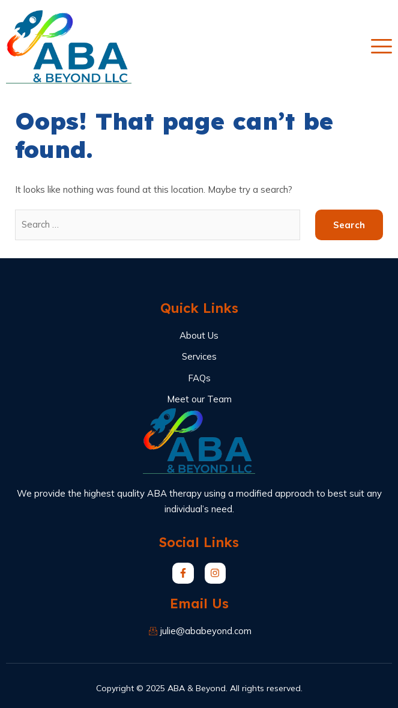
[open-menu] (381, 46)
